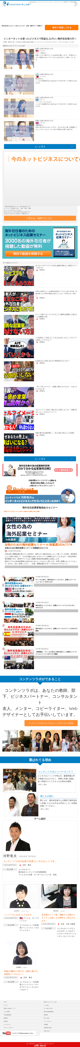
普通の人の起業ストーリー (10, 1008)
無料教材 (6, 1018)
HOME (5, 1002)
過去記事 (6, 1021)
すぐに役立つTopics (48, 1008)
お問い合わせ (40, 1045)
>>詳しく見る (42, 784)
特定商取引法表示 (48, 1027)
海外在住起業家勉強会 (49, 1011)
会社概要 (46, 1024)
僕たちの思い (47, 1018)
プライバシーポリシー (9, 1027)
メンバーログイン (48, 1021)
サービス (6, 1005)
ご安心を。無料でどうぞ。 (40, 218)
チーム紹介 (46, 1005)
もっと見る (40, 146)
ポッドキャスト (7, 1024)
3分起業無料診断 (7, 1014)
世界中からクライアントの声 (50, 1002)
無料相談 (46, 1014)
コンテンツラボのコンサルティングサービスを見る (51, 723)
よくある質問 (7, 1011)
